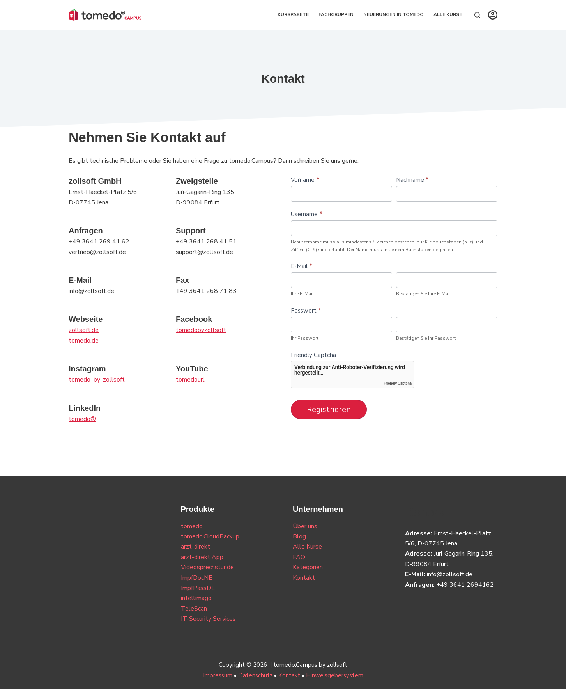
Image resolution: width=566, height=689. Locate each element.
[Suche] (477, 15)
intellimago (196, 598)
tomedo (192, 526)
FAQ (299, 557)
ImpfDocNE (196, 578)
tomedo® (82, 419)
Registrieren (329, 409)
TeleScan (194, 608)
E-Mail (301, 266)
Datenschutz (255, 675)
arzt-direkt (195, 546)
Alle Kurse (447, 14)
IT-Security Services (208, 618)
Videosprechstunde (207, 567)
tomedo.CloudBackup (210, 536)
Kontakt (304, 578)
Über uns (305, 526)
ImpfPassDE (198, 588)
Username (306, 214)
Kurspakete (293, 14)
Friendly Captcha (313, 355)
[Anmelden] (492, 15)
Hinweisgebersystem (334, 675)
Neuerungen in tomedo (393, 14)
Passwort (306, 310)
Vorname (305, 180)
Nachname (412, 180)
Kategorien (308, 567)
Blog (299, 536)
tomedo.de (84, 340)
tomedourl (190, 379)
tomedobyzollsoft (201, 330)
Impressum (217, 675)
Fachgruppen (336, 14)
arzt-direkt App (202, 557)
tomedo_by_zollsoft (97, 379)
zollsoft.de (84, 330)
